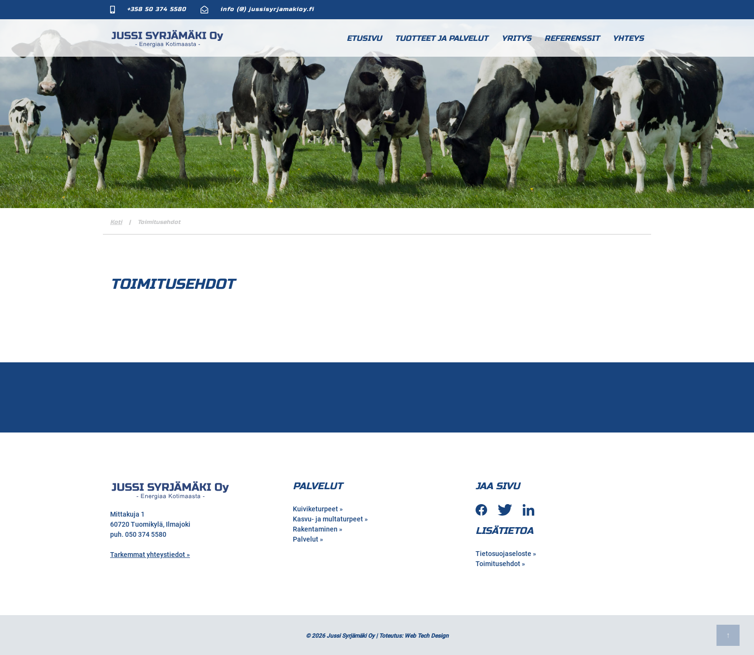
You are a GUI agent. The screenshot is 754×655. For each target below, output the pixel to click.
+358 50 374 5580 (156, 9)
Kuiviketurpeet (315, 509)
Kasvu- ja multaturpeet (328, 519)
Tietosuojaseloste (503, 553)
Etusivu (364, 38)
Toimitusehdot (498, 564)
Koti (116, 222)
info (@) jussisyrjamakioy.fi (267, 9)
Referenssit (572, 38)
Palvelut (305, 539)
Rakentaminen (315, 529)
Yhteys (628, 38)
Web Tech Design (426, 635)
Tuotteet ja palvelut (441, 38)
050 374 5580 (145, 534)
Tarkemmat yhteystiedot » (150, 554)
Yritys (516, 38)
